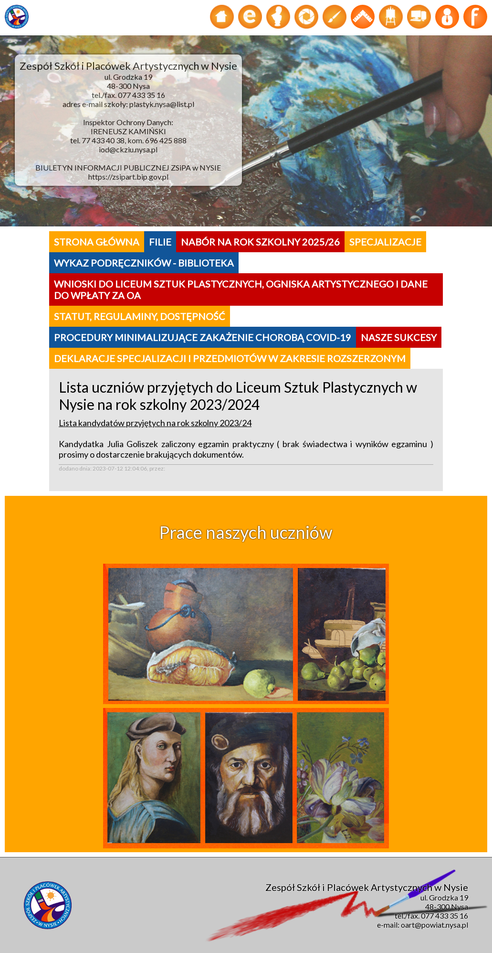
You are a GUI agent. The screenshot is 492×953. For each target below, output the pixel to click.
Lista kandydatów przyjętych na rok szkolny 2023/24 (155, 423)
